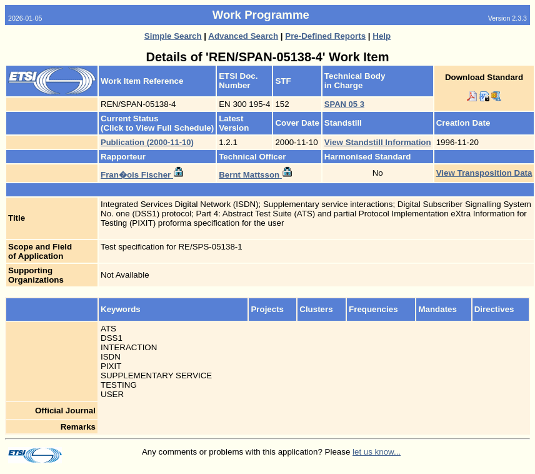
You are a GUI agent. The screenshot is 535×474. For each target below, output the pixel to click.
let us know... (376, 451)
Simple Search (173, 36)
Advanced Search (243, 36)
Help (381, 36)
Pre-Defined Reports (325, 36)
